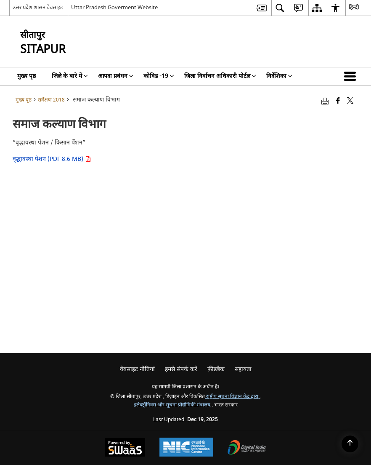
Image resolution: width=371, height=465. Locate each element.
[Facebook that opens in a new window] (338, 101)
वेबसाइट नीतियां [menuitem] (137, 369)
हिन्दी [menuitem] (354, 7)
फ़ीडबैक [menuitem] (216, 369)
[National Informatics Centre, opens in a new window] (186, 448)
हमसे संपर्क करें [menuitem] (181, 369)
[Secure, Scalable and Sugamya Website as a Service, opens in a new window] (125, 448)
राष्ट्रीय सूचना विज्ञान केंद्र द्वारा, (232, 396)
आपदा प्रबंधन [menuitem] (115, 76)
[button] (352, 76)
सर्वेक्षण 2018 (51, 100)
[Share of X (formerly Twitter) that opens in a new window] (350, 101)
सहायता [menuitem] (243, 369)
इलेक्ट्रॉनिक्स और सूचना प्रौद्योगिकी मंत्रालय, (173, 405)
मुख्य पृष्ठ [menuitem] (26, 76)
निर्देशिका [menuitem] (279, 76)
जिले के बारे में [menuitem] (70, 76)
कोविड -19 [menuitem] (158, 76)
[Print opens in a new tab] (325, 101)
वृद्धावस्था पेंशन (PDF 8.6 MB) (52, 159)
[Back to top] (350, 444)
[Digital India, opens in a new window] (247, 448)
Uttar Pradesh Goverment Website (114, 7)
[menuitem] (261, 8)
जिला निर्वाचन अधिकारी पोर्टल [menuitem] (220, 76)
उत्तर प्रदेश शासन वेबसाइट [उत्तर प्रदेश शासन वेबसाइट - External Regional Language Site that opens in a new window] (38, 7)
